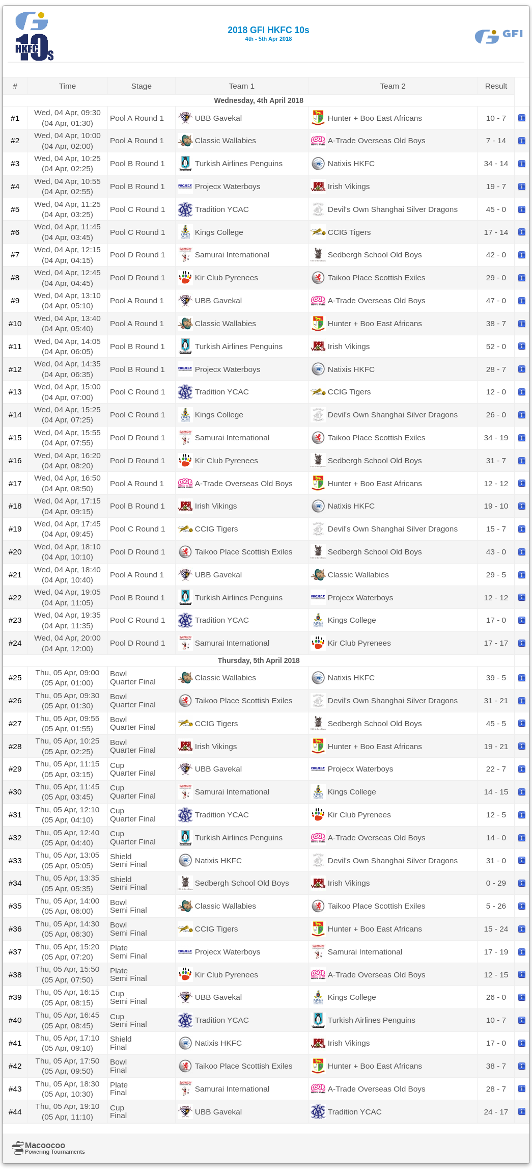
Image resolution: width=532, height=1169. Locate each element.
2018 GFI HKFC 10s (268, 33)
